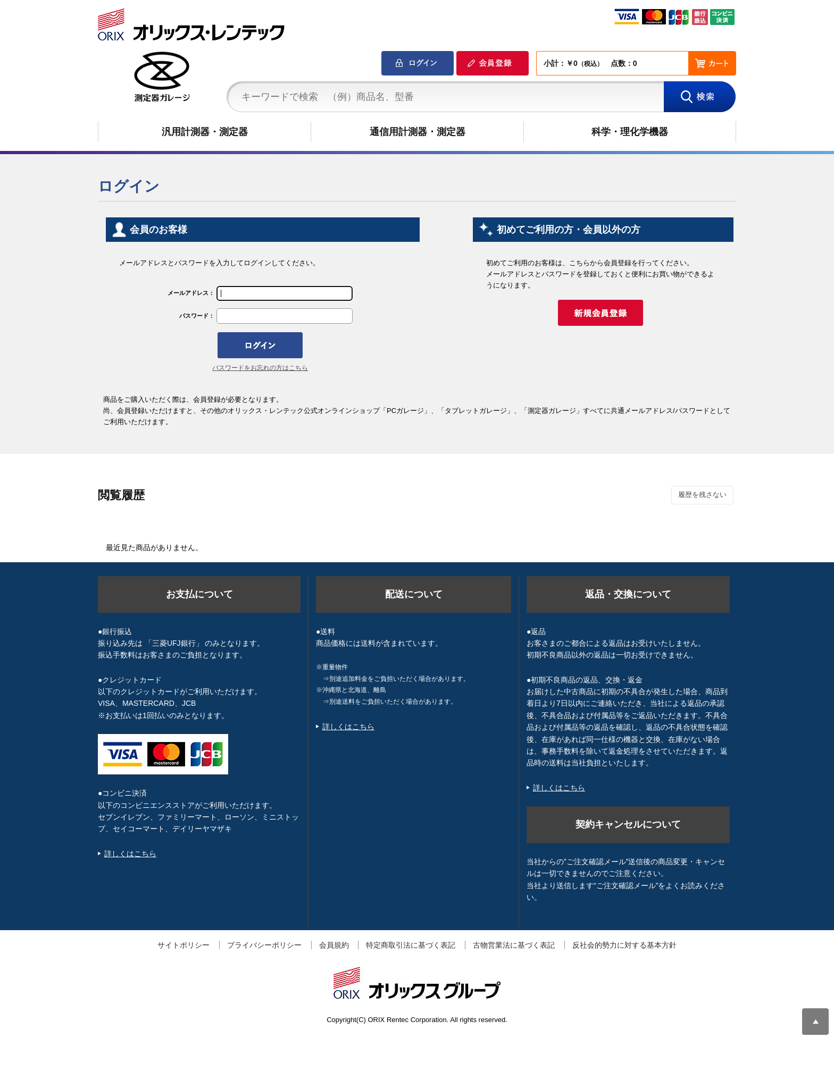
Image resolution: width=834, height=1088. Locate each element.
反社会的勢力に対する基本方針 (624, 945)
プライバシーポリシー (264, 945)
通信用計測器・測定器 (417, 131)
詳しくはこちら (130, 853)
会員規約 (334, 945)
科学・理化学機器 (629, 131)
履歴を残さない (702, 495)
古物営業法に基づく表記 (514, 945)
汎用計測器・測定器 (205, 131)
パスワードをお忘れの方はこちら (260, 368)
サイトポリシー (183, 945)
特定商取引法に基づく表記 (410, 945)
